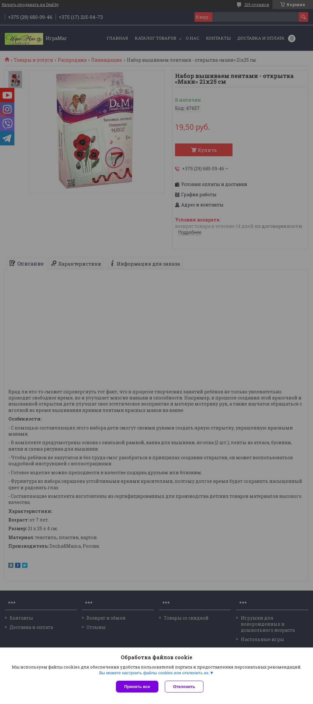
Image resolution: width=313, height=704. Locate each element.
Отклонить (184, 686)
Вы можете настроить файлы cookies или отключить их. (154, 672)
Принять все (137, 686)
